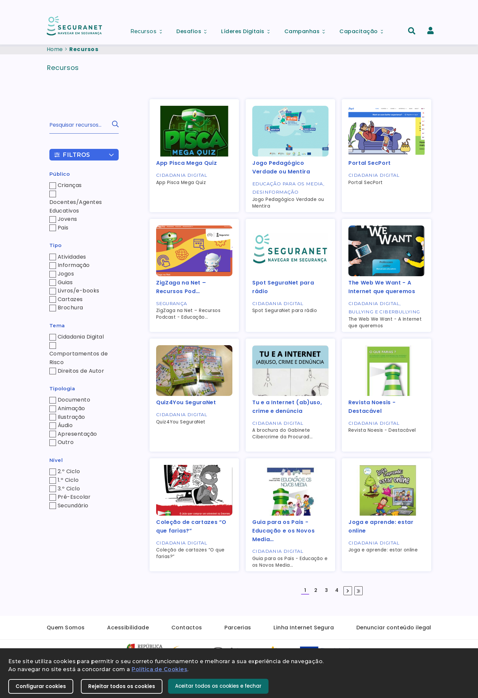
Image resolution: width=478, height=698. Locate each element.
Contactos (186, 627)
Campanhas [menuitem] (306, 29)
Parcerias (237, 627)
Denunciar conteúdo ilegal (393, 627)
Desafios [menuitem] (193, 29)
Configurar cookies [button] (41, 686)
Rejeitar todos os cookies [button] (121, 686)
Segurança (171, 303)
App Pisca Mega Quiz (186, 163)
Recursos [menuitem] (148, 29)
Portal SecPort (369, 163)
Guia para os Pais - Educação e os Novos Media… (283, 530)
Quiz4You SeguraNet (186, 402)
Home (55, 49)
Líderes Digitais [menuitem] (247, 29)
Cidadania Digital (181, 175)
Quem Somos (66, 627)
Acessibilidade (128, 627)
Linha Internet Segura (303, 627)
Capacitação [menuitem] (363, 29)
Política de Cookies (159, 669)
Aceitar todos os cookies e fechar (218, 685)
